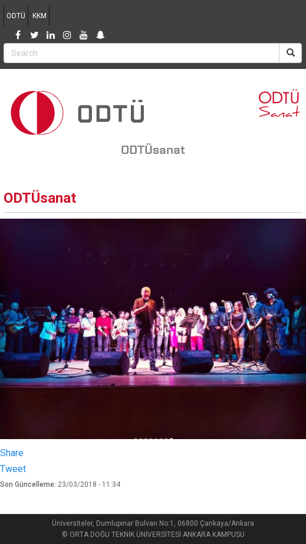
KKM (39, 16)
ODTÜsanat (153, 149)
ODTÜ (15, 16)
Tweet (13, 468)
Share (12, 453)
